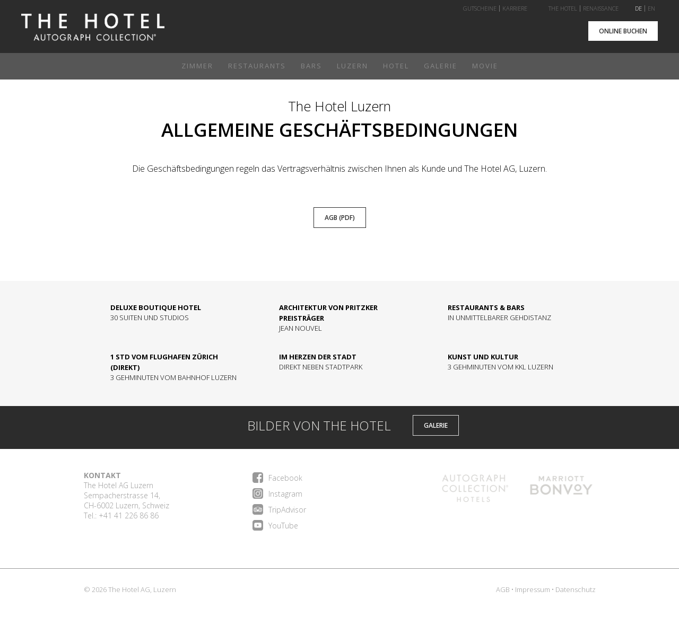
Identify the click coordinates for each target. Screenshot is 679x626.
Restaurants (257, 65)
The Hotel (563, 8)
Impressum (532, 589)
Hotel (396, 65)
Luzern (352, 65)
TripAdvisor (279, 509)
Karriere (514, 8)
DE (638, 8)
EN (651, 8)
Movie (485, 65)
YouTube (275, 525)
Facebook (277, 477)
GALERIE (436, 425)
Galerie (440, 65)
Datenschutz (575, 589)
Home (92, 31)
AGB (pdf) (340, 217)
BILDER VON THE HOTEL (306, 427)
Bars (311, 65)
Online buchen (623, 31)
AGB (503, 589)
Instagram (277, 493)
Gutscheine (480, 8)
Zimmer (197, 65)
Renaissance (601, 8)
